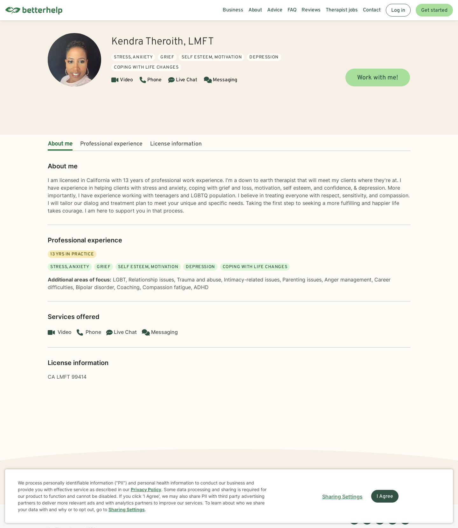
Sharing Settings (126, 509)
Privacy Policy (146, 489)
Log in (398, 10)
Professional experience (111, 144)
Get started (434, 10)
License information (176, 144)
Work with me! (377, 78)
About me (60, 144)
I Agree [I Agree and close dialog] (385, 496)
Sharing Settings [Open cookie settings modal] (342, 496)
